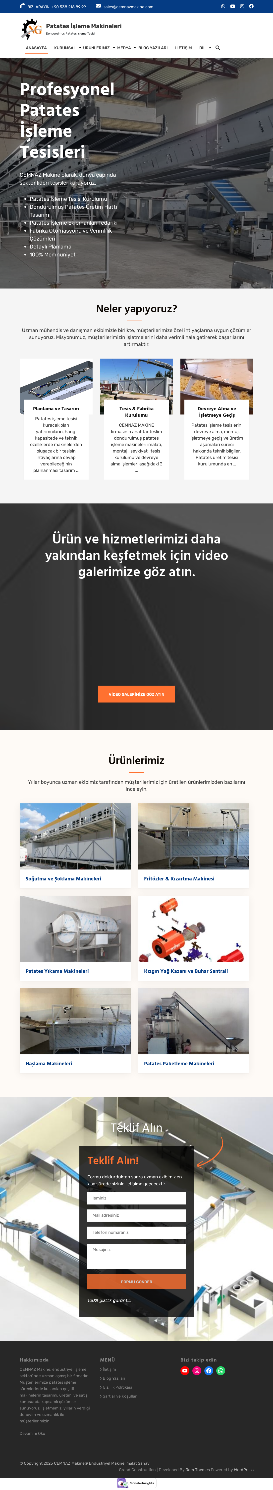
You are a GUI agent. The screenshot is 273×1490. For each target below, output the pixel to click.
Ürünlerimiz (96, 47)
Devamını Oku (32, 1433)
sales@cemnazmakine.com (128, 6)
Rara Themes (198, 1469)
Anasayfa (36, 47)
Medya (124, 47)
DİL (202, 47)
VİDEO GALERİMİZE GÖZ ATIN (136, 694)
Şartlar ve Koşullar (120, 1396)
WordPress (244, 1469)
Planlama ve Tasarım (56, 409)
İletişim (183, 47)
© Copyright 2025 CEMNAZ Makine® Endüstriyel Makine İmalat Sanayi (85, 1463)
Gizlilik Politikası (117, 1387)
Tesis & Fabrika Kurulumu (136, 412)
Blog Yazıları (153, 47)
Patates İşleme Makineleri (84, 26)
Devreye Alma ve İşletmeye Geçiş (217, 412)
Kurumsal (65, 47)
